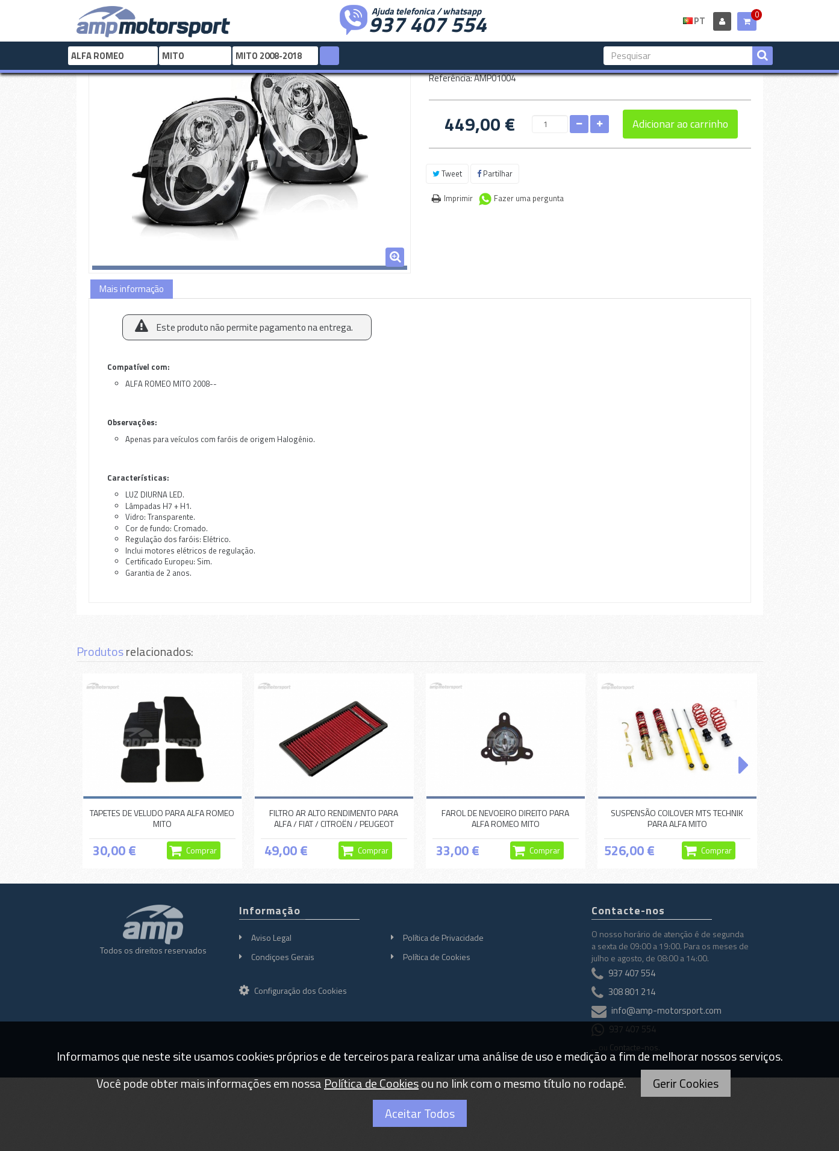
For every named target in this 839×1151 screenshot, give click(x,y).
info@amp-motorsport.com (666, 1011)
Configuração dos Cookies (293, 990)
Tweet (447, 173)
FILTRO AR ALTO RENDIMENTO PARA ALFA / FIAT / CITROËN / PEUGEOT (333, 818)
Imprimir (458, 198)
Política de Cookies (436, 956)
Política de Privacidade (443, 937)
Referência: (450, 78)
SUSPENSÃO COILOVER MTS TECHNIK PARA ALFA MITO (677, 818)
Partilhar (495, 173)
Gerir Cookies (686, 1083)
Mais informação (131, 289)
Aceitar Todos (420, 1113)
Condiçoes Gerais (282, 956)
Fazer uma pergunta (529, 198)
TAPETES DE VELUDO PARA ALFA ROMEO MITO (162, 818)
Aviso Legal (271, 937)
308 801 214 (631, 992)
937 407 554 (428, 23)
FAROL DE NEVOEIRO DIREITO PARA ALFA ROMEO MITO (505, 818)
